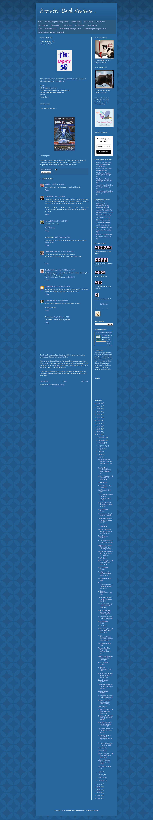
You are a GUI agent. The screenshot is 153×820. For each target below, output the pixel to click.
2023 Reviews (67, 25)
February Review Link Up (104, 212)
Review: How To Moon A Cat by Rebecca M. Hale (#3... (105, 553)
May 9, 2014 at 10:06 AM (60, 221)
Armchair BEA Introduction (102, 526)
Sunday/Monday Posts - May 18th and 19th (105, 617)
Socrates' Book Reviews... (68, 10)
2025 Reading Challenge (104, 332)
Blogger (96, 810)
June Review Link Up (103, 222)
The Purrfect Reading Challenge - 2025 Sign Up (103, 174)
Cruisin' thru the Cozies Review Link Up (103, 169)
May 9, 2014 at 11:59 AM (66, 251)
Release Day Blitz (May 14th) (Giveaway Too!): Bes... (104, 650)
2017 (98, 426)
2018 (98, 423)
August (101, 449)
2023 (98, 409)
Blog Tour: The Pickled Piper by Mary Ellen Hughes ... (105, 717)
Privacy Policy (76, 22)
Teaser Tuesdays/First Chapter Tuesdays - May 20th (105, 599)
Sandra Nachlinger (51, 270)
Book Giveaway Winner (103, 510)
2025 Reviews (92, 25)
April (100, 772)
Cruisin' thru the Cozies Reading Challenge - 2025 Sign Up (103, 164)
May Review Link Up (103, 220)
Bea (46, 184)
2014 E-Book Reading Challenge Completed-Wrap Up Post (105, 497)
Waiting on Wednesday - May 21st (105, 593)
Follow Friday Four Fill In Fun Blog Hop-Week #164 (105, 562)
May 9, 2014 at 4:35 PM (62, 317)
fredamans (49, 300)
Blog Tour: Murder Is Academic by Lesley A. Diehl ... (105, 504)
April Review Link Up (103, 217)
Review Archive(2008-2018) (47, 29)
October (101, 443)
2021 (98, 414)
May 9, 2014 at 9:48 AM (58, 196)
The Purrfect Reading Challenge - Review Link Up (104, 180)
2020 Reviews (100, 22)
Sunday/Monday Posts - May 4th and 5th (105, 744)
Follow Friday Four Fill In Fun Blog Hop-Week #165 (105, 478)
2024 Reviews (79, 25)
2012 (98, 787)
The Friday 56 (60, 81)
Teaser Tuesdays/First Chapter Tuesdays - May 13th (105, 686)
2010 (98, 793)
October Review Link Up (104, 234)
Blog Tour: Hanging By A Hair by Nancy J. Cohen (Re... (105, 675)
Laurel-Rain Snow (51, 251)
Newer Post (44, 381)
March (101, 775)
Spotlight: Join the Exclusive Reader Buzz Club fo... (104, 573)
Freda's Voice (70, 79)
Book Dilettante (50, 228)
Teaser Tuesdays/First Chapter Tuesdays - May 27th (105, 520)
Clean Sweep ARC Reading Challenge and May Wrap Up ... (105, 462)
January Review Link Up (104, 210)
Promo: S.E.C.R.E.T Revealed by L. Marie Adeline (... (104, 702)
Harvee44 (48, 221)
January (101, 780)
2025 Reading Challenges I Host (70, 29)
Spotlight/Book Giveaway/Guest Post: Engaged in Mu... (104, 470)
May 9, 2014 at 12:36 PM (62, 286)
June (100, 454)
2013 (98, 784)
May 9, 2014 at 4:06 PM (60, 300)
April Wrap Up (102, 748)
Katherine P (49, 286)
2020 (98, 417)
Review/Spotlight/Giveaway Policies (57, 22)
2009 (98, 795)
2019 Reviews (88, 22)
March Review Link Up (103, 215)
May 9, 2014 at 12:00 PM (67, 270)
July (100, 451)
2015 (98, 432)
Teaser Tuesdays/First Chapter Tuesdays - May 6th (105, 730)
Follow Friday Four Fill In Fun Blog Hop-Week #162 (105, 711)
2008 (98, 798)
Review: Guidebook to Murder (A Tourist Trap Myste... (105, 658)
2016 (98, 429)
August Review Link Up (104, 227)
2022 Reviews (55, 25)
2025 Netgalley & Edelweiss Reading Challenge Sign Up (102, 205)
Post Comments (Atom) (56, 384)
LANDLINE (77, 256)
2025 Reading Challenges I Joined (95, 29)
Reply (47, 190)
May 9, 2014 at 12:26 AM (56, 184)
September (102, 446)
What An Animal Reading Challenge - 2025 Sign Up (104, 186)
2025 (98, 403)
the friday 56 (48, 44)
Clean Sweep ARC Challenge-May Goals (104, 762)
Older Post (84, 381)
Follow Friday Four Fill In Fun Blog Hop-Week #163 (105, 630)
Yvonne (104, 335)
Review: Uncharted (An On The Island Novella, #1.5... (105, 531)
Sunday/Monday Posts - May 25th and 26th (105, 541)
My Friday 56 (49, 242)
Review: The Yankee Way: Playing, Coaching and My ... (105, 547)
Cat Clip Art (103, 304)
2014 (98, 435)
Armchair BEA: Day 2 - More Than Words (105, 515)
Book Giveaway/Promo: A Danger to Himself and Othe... (105, 585)
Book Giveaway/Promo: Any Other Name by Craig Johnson (105, 637)
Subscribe (103, 152)
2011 (98, 790)
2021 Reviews (43, 25)
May (100, 457)
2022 (98, 412)
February (102, 777)
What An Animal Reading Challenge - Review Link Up (104, 192)
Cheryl (47, 196)
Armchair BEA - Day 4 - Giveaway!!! (105, 486)
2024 (98, 406)
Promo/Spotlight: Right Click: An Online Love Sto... (105, 605)
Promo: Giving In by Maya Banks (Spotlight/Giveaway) (105, 737)
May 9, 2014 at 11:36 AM (62, 237)
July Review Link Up (103, 225)
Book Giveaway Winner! (103, 537)
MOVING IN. (71, 277)
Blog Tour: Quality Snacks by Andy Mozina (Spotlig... (104, 612)
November (102, 440)
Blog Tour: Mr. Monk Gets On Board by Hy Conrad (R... (104, 724)
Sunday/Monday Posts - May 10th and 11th (105, 696)
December (102, 437)
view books (109, 345)
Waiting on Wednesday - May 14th (105, 669)
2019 (98, 420)
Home (40, 22)
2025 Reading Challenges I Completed (51, 32)
